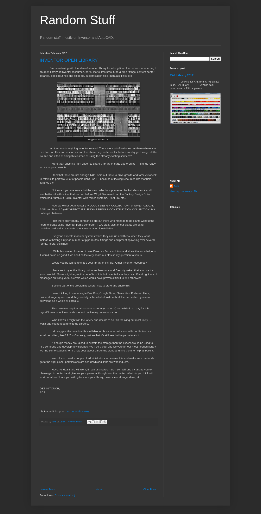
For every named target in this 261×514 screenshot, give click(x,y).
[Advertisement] (98, 457)
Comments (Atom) (65, 495)
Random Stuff (77, 20)
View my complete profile (183, 191)
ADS (176, 186)
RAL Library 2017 (181, 75)
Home (99, 489)
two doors (72, 411)
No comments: (75, 421)
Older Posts (149, 489)
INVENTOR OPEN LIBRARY (69, 60)
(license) (83, 411)
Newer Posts (48, 489)
